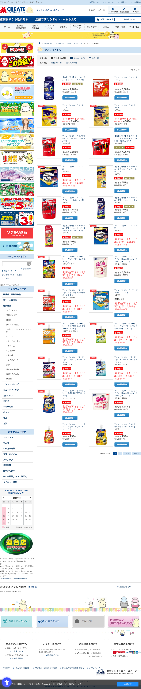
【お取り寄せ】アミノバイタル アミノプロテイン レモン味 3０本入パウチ (125, 138)
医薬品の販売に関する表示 (73, 668)
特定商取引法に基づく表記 (46, 668)
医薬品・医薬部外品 (21, 27)
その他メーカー (14, 360)
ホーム (7, 27)
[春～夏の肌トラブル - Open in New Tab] (17, 125)
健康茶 (9, 320)
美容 (8, 365)
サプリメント (11, 310)
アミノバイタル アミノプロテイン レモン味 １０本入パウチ (73, 138)
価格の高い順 (71, 63)
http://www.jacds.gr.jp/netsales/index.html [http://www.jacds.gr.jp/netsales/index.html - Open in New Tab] (13, 578)
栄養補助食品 (11, 315)
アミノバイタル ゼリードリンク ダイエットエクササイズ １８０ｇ (73, 292)
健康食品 (63, 27)
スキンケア (8, 460)
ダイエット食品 (12, 325)
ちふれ (6, 443)
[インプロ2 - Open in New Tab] (17, 92)
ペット (6, 412)
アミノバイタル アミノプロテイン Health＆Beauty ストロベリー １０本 (125, 259)
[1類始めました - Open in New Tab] (17, 218)
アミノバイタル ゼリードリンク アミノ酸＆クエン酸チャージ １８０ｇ (73, 326)
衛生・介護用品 (35, 27)
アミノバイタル (14, 341)
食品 (5, 418)
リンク (78, 684)
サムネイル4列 (79, 58)
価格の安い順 (56, 63)
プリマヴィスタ (8, 275)
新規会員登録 (17, 658)
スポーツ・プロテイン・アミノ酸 (18, 330)
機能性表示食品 (12, 374)
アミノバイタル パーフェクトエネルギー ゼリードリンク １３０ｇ (73, 426)
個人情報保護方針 (22, 668)
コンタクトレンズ (49, 27)
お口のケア (92, 27)
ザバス (10, 336)
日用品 (106, 27)
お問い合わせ (94, 668)
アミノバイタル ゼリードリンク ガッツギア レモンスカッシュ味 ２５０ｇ (125, 326)
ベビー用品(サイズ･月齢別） (15, 476)
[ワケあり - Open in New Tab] (17, 233)
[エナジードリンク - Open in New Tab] (17, 189)
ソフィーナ (6, 278)
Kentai (10, 355)
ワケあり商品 (9, 448)
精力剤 (9, 379)
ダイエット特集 (10, 482)
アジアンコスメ (10, 437)
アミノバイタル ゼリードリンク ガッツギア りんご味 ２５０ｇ (74, 259)
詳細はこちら (53, 655)
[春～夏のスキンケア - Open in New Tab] (17, 141)
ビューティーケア (77, 27)
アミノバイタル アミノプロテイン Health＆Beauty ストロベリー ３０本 (125, 393)
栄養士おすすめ (10, 454)
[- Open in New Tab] (17, 174)
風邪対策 (7, 465)
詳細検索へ (27, 269)
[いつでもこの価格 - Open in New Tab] (17, 61)
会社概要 (6, 668)
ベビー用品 (120, 27)
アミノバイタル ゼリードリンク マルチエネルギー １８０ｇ (73, 359)
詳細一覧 (95, 58)
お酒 (5, 423)
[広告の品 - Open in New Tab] (17, 48)
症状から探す (9, 471)
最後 (136, 453)
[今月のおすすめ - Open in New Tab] (17, 76)
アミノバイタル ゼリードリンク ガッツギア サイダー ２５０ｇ (126, 359)
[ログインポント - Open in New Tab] (17, 204)
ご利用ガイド (17, 651)
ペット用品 (134, 27)
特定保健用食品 (12, 369)
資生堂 (19, 275)
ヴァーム (11, 346)
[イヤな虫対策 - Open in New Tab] (17, 158)
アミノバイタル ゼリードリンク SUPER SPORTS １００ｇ (73, 393)
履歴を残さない (125, 587)
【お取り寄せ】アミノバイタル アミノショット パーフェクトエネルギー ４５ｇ (73, 228)
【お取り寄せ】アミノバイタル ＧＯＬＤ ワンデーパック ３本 (125, 169)
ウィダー (11, 351)
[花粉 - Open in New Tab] (17, 109)
